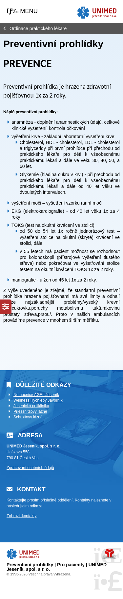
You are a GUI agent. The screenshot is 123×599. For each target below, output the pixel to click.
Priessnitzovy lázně (30, 411)
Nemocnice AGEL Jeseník (36, 394)
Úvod (96, 13)
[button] (22, 11)
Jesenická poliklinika (31, 406)
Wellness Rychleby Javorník (38, 400)
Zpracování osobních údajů (30, 467)
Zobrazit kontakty (21, 516)
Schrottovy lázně (28, 417)
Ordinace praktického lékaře (38, 28)
